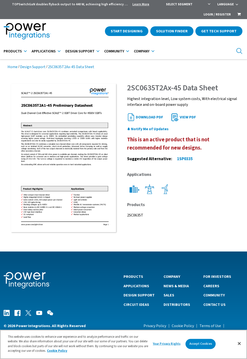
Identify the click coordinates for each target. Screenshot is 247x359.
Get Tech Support (219, 31)
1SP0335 (185, 159)
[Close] (239, 345)
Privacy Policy (155, 326)
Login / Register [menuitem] (217, 14)
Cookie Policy (183, 326)
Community (114, 51)
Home (12, 67)
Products (13, 51)
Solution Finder (172, 31)
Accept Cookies (200, 345)
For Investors (217, 276)
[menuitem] (239, 14)
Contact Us (214, 304)
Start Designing (127, 31)
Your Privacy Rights (166, 345)
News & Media (176, 286)
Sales (169, 295)
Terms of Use (210, 326)
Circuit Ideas (136, 304)
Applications (44, 51)
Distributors (177, 304)
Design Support (80, 51)
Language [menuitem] (225, 4)
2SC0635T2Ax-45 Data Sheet (71, 67)
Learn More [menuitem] (140, 4)
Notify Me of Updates (148, 129)
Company (142, 51)
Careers (211, 286)
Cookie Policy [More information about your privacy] (57, 352)
